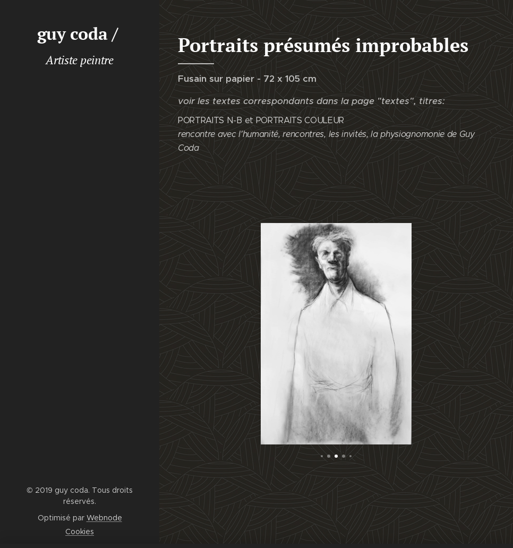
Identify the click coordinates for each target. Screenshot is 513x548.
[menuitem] (79, 110)
